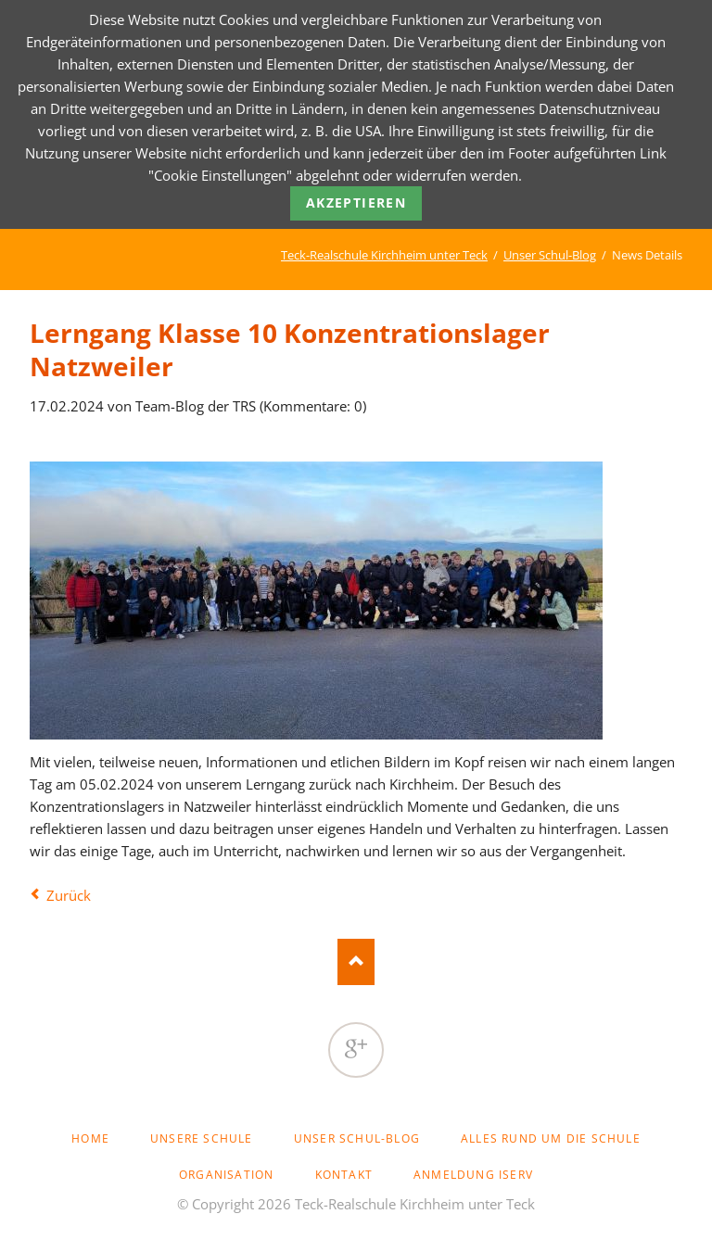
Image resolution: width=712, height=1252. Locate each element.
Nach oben (356, 962)
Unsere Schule (201, 1138)
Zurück (68, 895)
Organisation (226, 1174)
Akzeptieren (356, 202)
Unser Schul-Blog (549, 255)
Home (90, 1138)
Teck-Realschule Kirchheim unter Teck (384, 255)
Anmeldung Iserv (473, 1174)
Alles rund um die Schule (551, 1138)
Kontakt (344, 1174)
